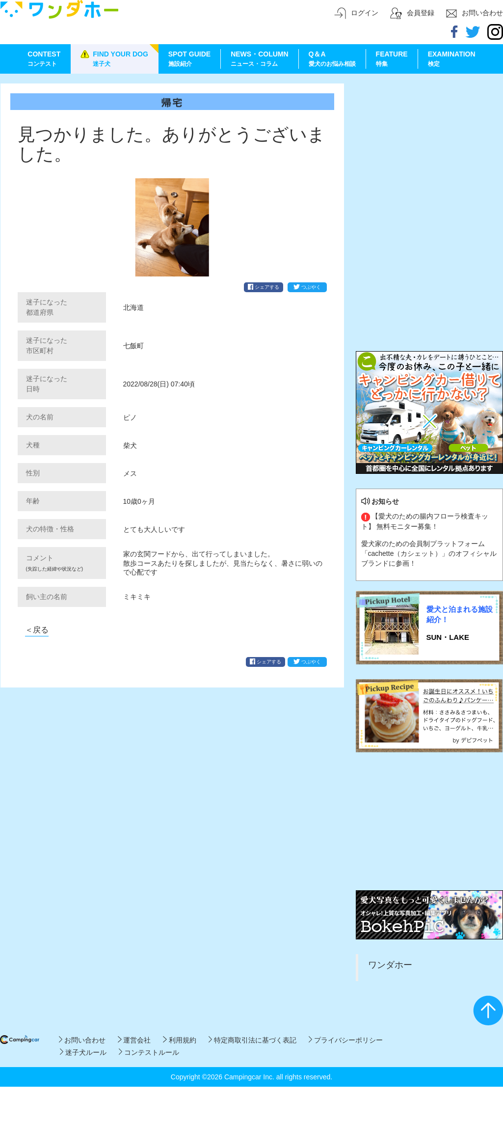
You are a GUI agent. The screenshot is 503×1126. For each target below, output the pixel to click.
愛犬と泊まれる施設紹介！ (459, 614)
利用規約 (179, 1040)
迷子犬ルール (83, 1052)
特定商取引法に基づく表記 (252, 1040)
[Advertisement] (429, 144)
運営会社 (134, 1040)
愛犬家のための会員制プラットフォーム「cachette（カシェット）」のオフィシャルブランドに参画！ (429, 553)
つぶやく (307, 287)
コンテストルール (149, 1052)
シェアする (263, 287)
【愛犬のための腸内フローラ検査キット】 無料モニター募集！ (425, 521)
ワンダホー (390, 965)
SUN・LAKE (448, 637)
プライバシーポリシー (346, 1040)
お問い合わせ (82, 1040)
